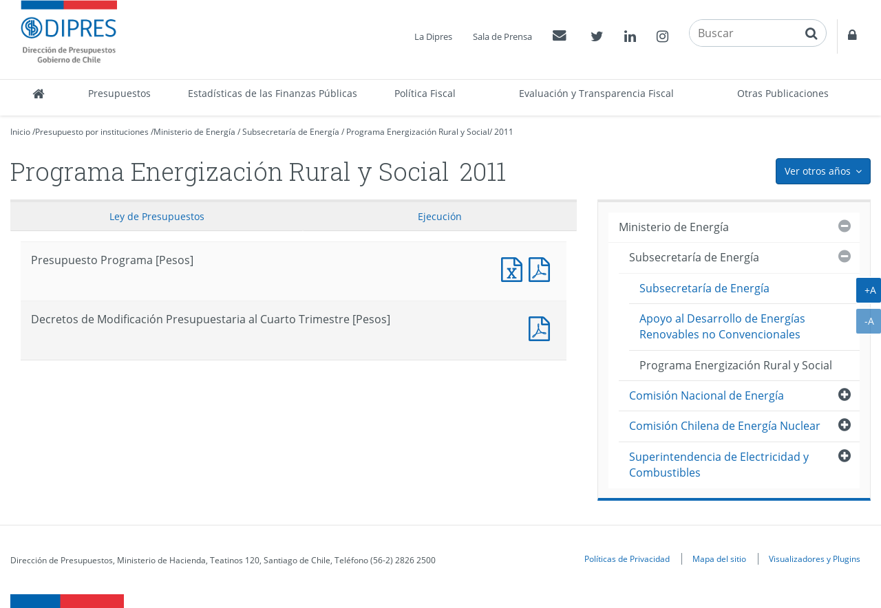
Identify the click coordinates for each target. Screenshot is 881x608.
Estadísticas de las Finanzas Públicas (272, 93)
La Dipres (433, 36)
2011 (503, 132)
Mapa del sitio (719, 558)
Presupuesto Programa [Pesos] (515, 267)
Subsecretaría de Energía (290, 132)
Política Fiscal (425, 93)
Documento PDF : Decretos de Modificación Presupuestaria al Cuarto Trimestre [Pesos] (542, 327)
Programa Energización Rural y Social (417, 132)
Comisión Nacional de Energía (706, 395)
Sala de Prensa (502, 36)
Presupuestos (119, 93)
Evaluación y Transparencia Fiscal (596, 93)
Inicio (20, 132)
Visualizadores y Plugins (814, 558)
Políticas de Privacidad (627, 558)
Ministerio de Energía (194, 132)
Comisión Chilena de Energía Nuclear (724, 425)
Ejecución (440, 216)
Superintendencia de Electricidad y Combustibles (719, 464)
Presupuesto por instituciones (92, 132)
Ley (156, 216)
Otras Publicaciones (783, 93)
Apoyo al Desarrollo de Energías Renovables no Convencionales (722, 326)
